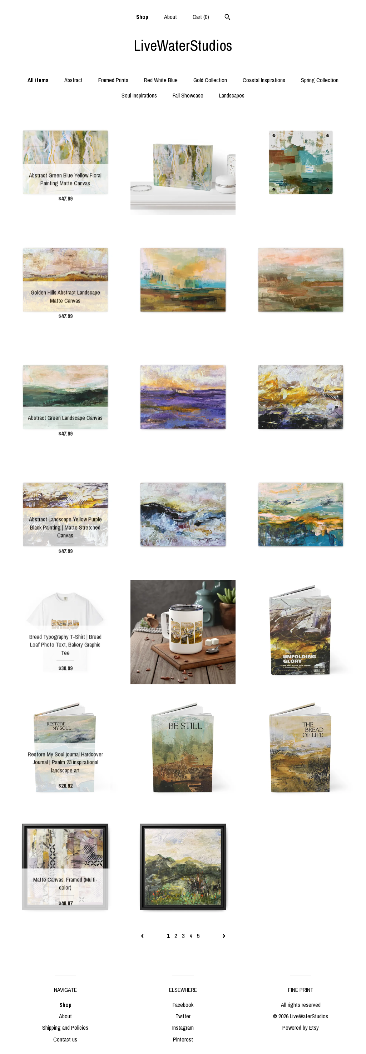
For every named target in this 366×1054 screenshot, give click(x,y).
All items (38, 80)
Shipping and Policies (65, 1027)
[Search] (227, 18)
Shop (142, 17)
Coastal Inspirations (264, 80)
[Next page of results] (224, 936)
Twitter (183, 1016)
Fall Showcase (188, 95)
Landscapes (231, 95)
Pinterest (183, 1039)
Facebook (183, 1005)
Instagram (183, 1027)
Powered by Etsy (300, 1027)
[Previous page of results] (142, 936)
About (170, 17)
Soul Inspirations (139, 95)
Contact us (65, 1039)
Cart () (201, 17)
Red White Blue (161, 80)
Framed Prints (113, 80)
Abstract (73, 80)
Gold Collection (210, 80)
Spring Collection (319, 80)
